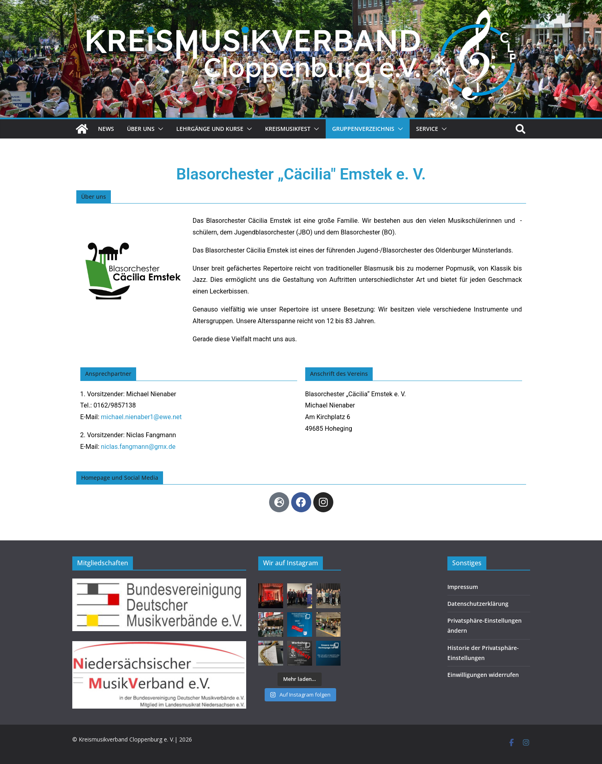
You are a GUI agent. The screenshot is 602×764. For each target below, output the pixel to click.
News (106, 128)
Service (427, 128)
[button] (159, 128)
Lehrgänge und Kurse (209, 128)
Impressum (462, 587)
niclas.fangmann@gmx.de (138, 446)
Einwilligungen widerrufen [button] (483, 674)
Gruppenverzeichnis (363, 128)
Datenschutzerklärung (477, 603)
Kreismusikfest (287, 128)
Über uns (141, 128)
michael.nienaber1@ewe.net (141, 417)
